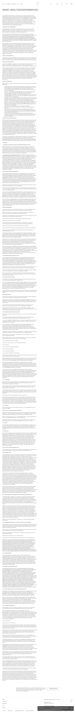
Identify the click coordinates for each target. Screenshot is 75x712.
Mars (3, 4)
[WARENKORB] (71, 4)
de (50, 3)
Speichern (13, 4)
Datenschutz (10, 710)
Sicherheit (8, 4)
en (52, 3)
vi (51, 3)
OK (71, 708)
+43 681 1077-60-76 (47, 702)
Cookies (3, 710)
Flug (18, 4)
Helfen (21, 4)
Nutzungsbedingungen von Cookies (49, 709)
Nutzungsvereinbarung (19, 710)
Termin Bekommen (53, 688)
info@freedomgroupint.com (49, 703)
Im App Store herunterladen (49, 705)
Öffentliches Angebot (30, 710)
